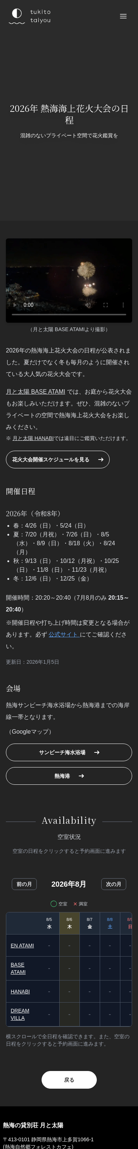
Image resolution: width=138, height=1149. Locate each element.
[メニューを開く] (123, 16)
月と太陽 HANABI (33, 438)
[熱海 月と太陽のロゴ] (29, 16)
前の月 (24, 884)
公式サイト (64, 634)
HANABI (20, 991)
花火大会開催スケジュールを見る (57, 459)
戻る (69, 1080)
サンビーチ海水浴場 (69, 752)
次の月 (113, 884)
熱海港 (69, 776)
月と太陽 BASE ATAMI (35, 392)
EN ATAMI (22, 945)
